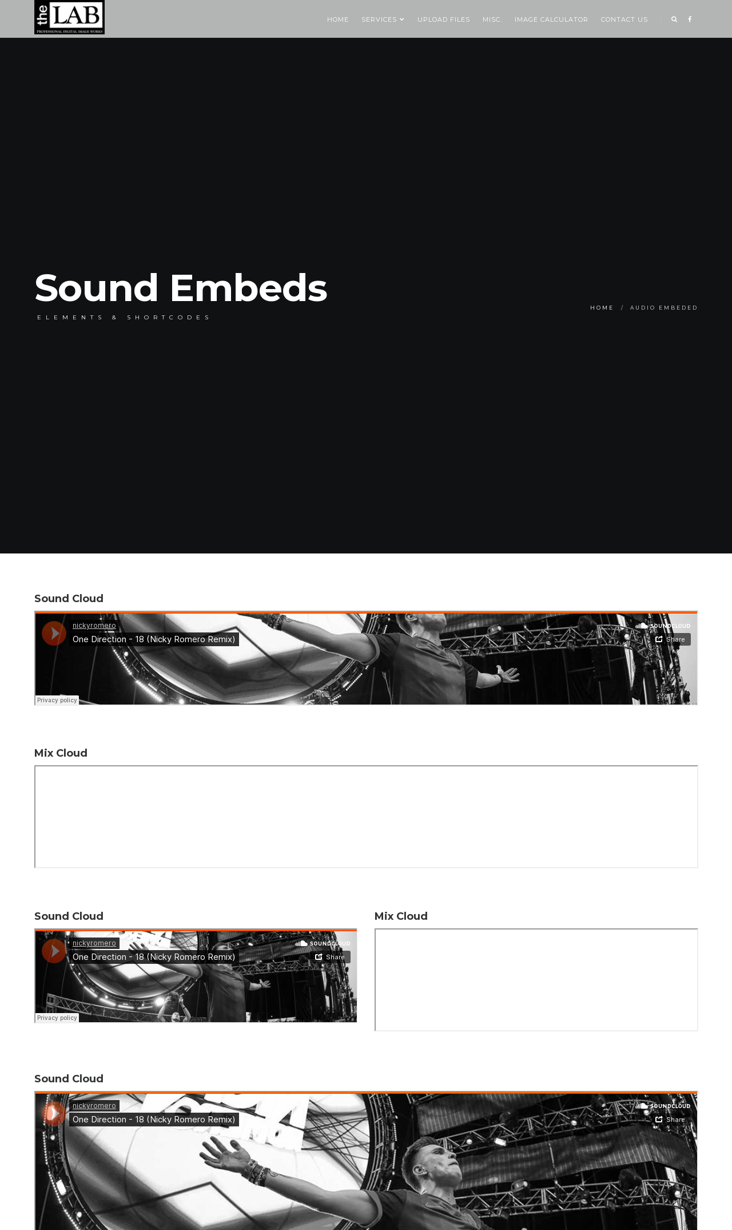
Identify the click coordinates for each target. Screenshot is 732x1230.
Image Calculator (551, 19)
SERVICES (383, 19)
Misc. (492, 19)
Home (338, 19)
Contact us (624, 19)
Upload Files (443, 19)
